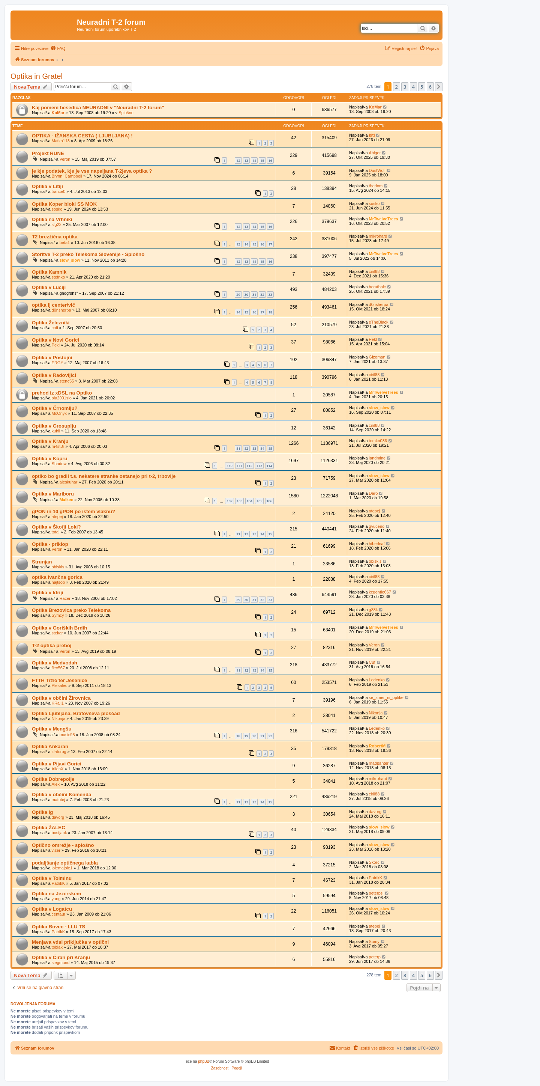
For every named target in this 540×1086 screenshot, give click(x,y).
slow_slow (70, 260)
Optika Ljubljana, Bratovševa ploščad (76, 713)
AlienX (58, 769)
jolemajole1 (62, 868)
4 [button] (413, 86)
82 (246, 448)
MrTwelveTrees (383, 219)
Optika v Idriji (47, 592)
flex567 (58, 668)
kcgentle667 (380, 592)
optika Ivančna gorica (57, 577)
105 (259, 501)
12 (238, 160)
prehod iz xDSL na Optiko (62, 393)
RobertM (377, 746)
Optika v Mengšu (52, 729)
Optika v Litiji (47, 186)
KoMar (58, 112)
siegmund (61, 962)
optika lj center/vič (53, 305)
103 (239, 501)
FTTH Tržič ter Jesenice (59, 680)
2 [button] (396, 86)
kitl (372, 135)
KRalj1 (58, 703)
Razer (65, 598)
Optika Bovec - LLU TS (58, 926)
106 (269, 501)
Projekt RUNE (48, 153)
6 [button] (430, 86)
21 (262, 736)
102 (229, 501)
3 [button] (405, 86)
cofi (55, 327)
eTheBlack (378, 322)
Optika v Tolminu (52, 878)
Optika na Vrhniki (52, 219)
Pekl (56, 345)
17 (270, 244)
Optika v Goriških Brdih (59, 628)
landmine (377, 458)
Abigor (375, 153)
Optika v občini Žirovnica (61, 698)
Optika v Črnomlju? (55, 408)
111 (239, 465)
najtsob (58, 582)
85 (270, 448)
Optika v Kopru (50, 458)
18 (270, 312)
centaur (59, 914)
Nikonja (59, 718)
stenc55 (67, 381)
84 (262, 448)
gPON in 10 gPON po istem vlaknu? (73, 511)
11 (238, 534)
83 (254, 448)
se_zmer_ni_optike (386, 697)
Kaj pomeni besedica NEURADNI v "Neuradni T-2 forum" (98, 107)
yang (56, 898)
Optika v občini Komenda (61, 794)
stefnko (58, 277)
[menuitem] (57, 48)
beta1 (65, 242)
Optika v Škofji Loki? (56, 527)
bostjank (59, 832)
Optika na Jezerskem (56, 893)
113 (259, 465)
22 (270, 736)
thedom (376, 186)
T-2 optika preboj (52, 645)
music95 (67, 734)
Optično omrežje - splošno (63, 845)
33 (270, 294)
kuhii (56, 431)
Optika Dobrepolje (53, 779)
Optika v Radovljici (54, 375)
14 (254, 160)
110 (229, 465)
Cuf (372, 662)
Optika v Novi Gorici (55, 340)
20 (254, 736)
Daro (373, 493)
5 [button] (421, 86)
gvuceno (377, 526)
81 (238, 448)
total (56, 532)
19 (246, 736)
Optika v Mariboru (53, 494)
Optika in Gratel (36, 76)
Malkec (67, 499)
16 (270, 160)
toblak (57, 947)
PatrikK (58, 883)
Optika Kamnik (49, 272)
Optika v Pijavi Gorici (56, 764)
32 (262, 294)
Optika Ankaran (50, 746)
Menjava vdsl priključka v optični (70, 942)
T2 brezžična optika (55, 236)
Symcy (58, 615)
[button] (438, 86)
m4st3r (58, 446)
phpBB (203, 1061)
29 (238, 294)
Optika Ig (42, 812)
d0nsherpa (61, 310)
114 (269, 465)
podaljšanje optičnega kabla (65, 863)
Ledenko (377, 680)
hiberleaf (377, 543)
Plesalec (60, 685)
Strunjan (42, 562)
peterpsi (376, 893)
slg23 (57, 224)
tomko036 (378, 440)
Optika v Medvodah (54, 663)
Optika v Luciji (49, 287)
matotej (58, 799)
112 (249, 465)
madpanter (379, 763)
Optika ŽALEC (48, 827)
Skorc (374, 862)
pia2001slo (62, 398)
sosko (57, 209)
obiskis (58, 567)
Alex (56, 784)
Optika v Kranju (50, 441)
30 (246, 294)
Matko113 (61, 141)
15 (262, 160)
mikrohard (378, 236)
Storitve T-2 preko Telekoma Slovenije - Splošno (88, 254)
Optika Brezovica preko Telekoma (71, 610)
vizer (56, 850)
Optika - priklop (50, 544)
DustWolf (377, 170)
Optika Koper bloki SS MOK (64, 204)
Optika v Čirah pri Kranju (61, 957)
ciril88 (374, 271)
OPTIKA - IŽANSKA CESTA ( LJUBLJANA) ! (82, 136)
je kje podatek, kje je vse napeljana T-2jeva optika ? (92, 171)
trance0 (59, 191)
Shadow (59, 463)
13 (246, 160)
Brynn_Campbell (67, 176)
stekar (57, 633)
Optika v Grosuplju (54, 426)
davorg (58, 817)
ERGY (57, 362)
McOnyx (59, 413)
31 (254, 294)
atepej (57, 516)
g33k (373, 609)
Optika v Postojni (52, 357)
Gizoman (377, 357)
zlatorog (59, 751)
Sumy (374, 941)
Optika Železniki (50, 322)
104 (249, 501)
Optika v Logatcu (52, 909)
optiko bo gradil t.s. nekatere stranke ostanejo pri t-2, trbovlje (104, 476)
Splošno (126, 112)
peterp (375, 957)
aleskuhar (69, 482)
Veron (65, 159)
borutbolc (377, 287)
